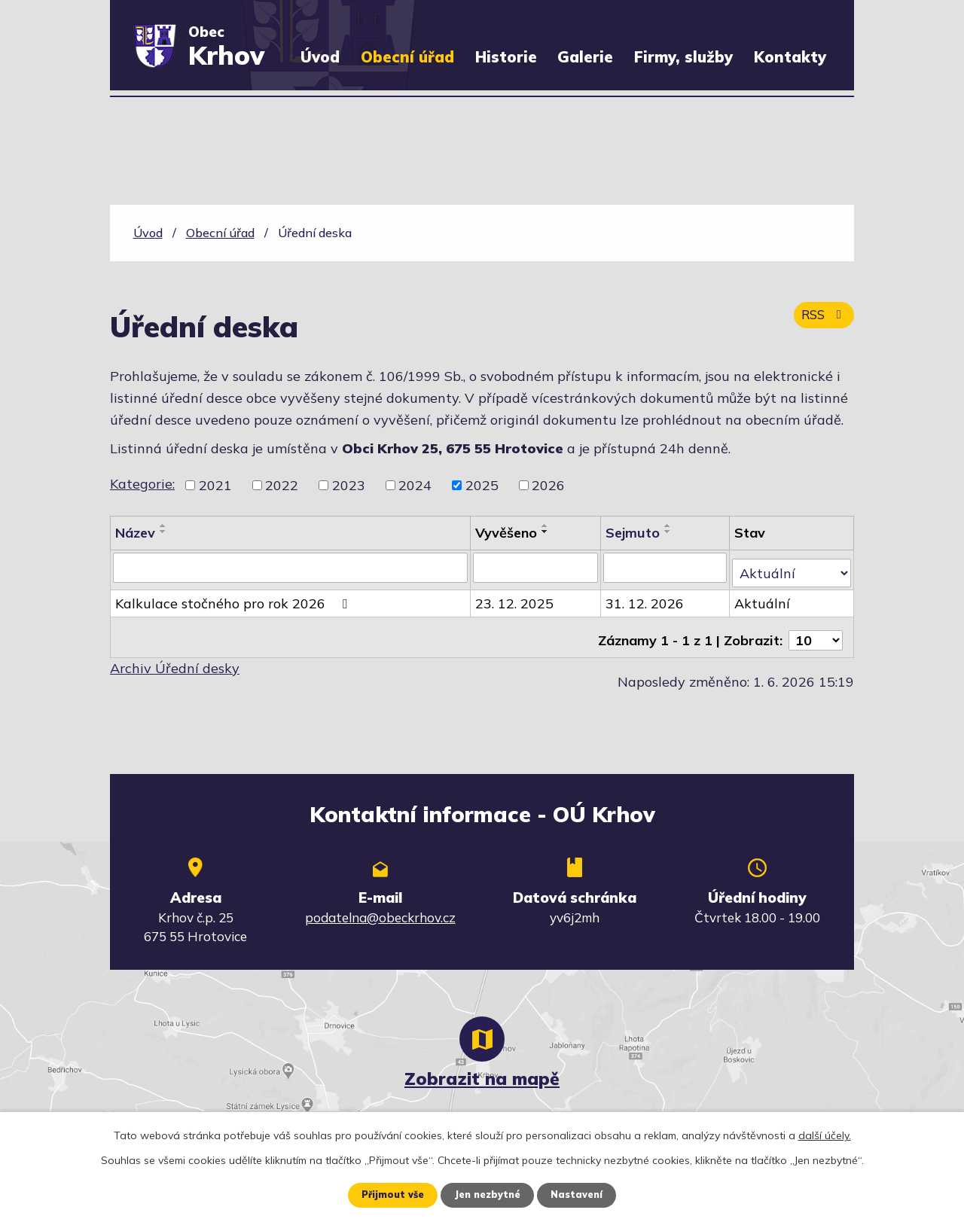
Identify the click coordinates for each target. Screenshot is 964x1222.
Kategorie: (142, 483)
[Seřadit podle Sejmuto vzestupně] (669, 526)
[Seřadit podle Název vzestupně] (163, 526)
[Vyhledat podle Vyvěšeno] (536, 567)
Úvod (320, 56)
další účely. (824, 1134)
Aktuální (764, 597)
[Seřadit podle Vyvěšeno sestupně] (546, 532)
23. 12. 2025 (515, 597)
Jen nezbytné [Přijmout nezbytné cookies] (487, 1194)
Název (135, 532)
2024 (415, 485)
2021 (215, 485)
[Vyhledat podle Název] (290, 567)
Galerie (585, 56)
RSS (821, 322)
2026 (548, 485)
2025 (482, 485)
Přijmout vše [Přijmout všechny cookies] (386, 1194)
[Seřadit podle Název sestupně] (163, 532)
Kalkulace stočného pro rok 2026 (234, 597)
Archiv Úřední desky (174, 656)
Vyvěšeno (507, 532)
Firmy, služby (683, 56)
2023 (348, 485)
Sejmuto (634, 532)
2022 (281, 485)
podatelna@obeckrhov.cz (380, 905)
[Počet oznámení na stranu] (816, 628)
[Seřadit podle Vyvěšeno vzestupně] (546, 526)
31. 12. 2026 (646, 597)
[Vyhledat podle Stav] (792, 566)
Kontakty (790, 56)
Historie (506, 56)
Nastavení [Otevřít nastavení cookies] (583, 1194)
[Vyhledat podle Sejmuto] (666, 567)
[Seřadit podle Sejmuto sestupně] (669, 532)
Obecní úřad (407, 56)
